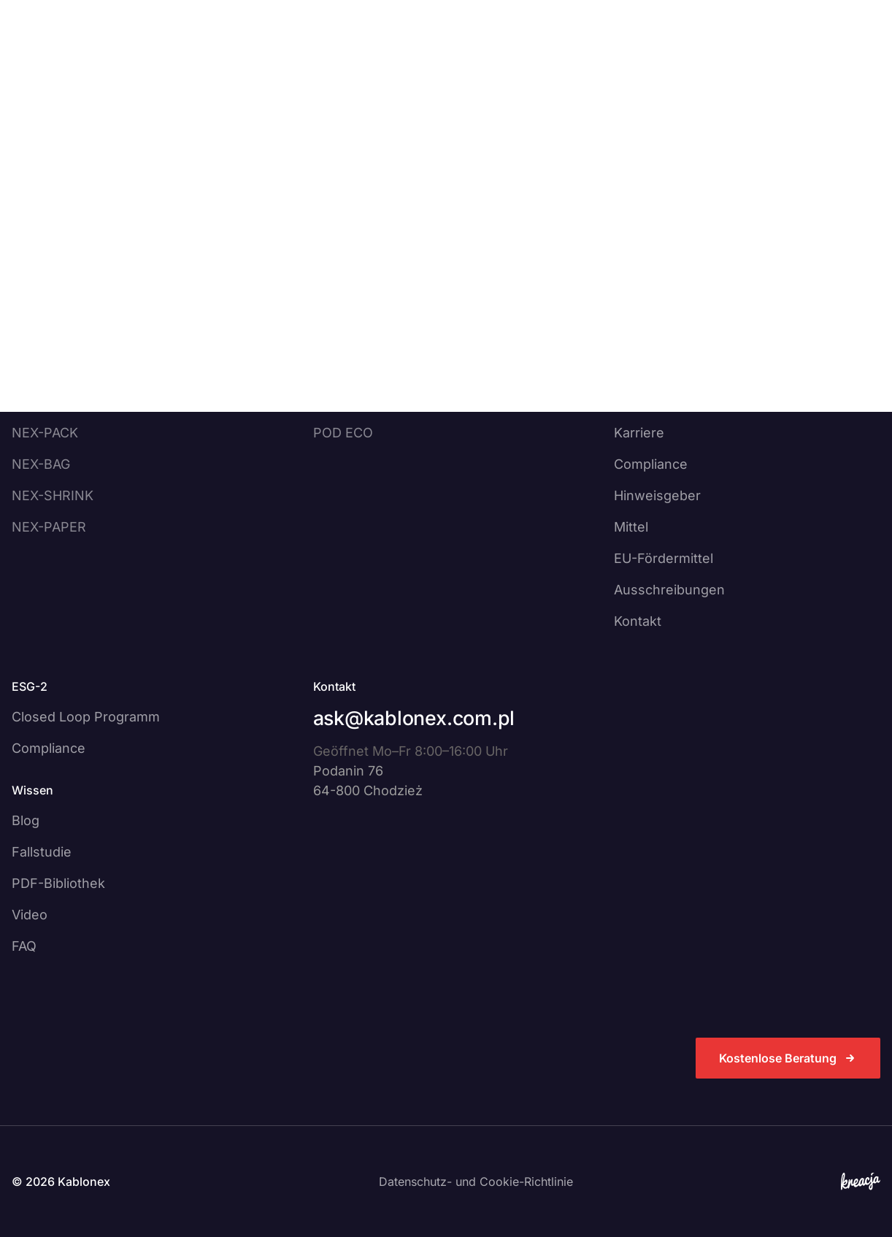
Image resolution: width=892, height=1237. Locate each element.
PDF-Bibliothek (58, 883)
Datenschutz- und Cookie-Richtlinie (476, 1181)
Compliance (651, 464)
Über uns (377, 55)
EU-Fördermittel (663, 558)
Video (29, 914)
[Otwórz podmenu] (183, 55)
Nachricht (644, 401)
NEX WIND (346, 401)
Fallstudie (42, 851)
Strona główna (47, 101)
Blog (25, 820)
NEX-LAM (42, 370)
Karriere (639, 432)
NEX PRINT (348, 370)
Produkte (145, 55)
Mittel (631, 527)
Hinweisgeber (657, 495)
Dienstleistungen (261, 55)
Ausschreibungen (669, 589)
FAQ (24, 946)
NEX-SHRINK (52, 495)
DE (616, 55)
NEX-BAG (41, 464)
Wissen (467, 55)
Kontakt (553, 55)
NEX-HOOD (47, 401)
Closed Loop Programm (86, 716)
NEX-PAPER (49, 527)
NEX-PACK (45, 432)
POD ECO (343, 432)
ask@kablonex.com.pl (414, 717)
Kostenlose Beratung (788, 55)
